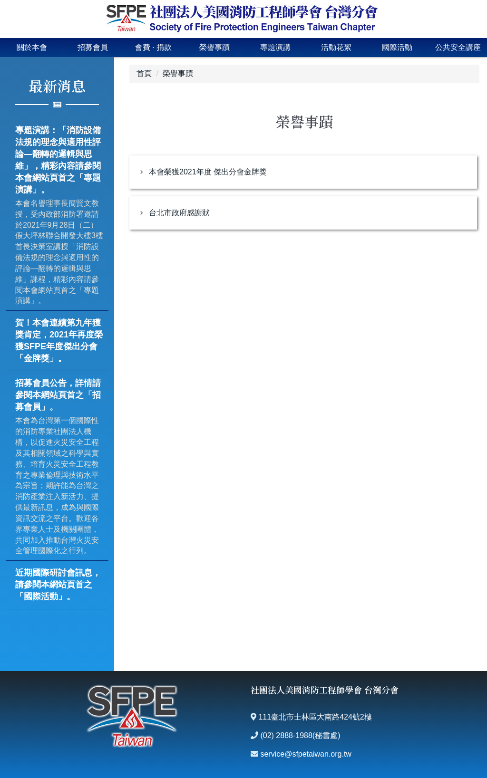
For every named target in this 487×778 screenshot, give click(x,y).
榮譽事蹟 (214, 47)
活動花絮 (336, 47)
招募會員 (93, 47)
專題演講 (275, 47)
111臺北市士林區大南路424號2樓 (314, 717)
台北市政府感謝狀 (179, 213)
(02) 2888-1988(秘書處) (300, 735)
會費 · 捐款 (153, 47)
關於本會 (32, 47)
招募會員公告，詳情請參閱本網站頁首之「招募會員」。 (58, 395)
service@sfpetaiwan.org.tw (305, 754)
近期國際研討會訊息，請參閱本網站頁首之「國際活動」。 (58, 584)
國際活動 (397, 47)
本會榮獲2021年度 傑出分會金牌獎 (208, 172)
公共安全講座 (458, 47)
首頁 (144, 73)
